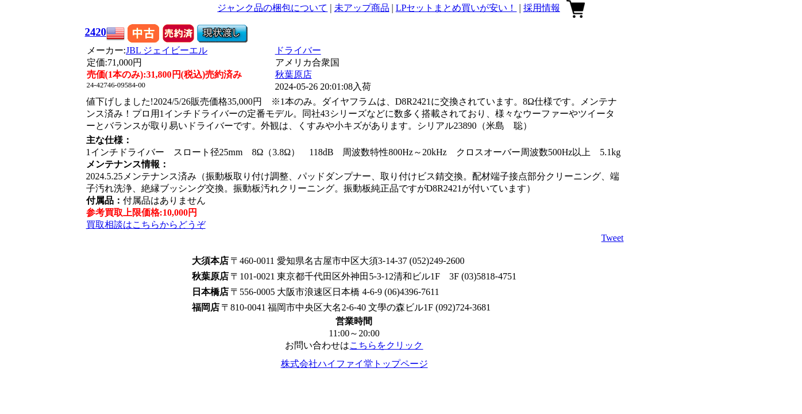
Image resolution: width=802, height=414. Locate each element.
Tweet (613, 238)
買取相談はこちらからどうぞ (146, 224)
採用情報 (541, 8)
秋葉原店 (293, 74)
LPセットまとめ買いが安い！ (456, 8)
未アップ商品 (362, 8)
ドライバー (298, 50)
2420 (95, 32)
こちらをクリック (386, 345)
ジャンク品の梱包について (272, 8)
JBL (166, 50)
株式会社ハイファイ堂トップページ (354, 364)
